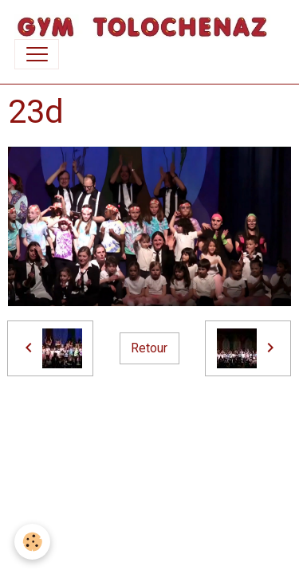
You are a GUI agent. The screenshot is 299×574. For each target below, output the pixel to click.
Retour (149, 348)
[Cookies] (32, 542)
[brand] (142, 26)
